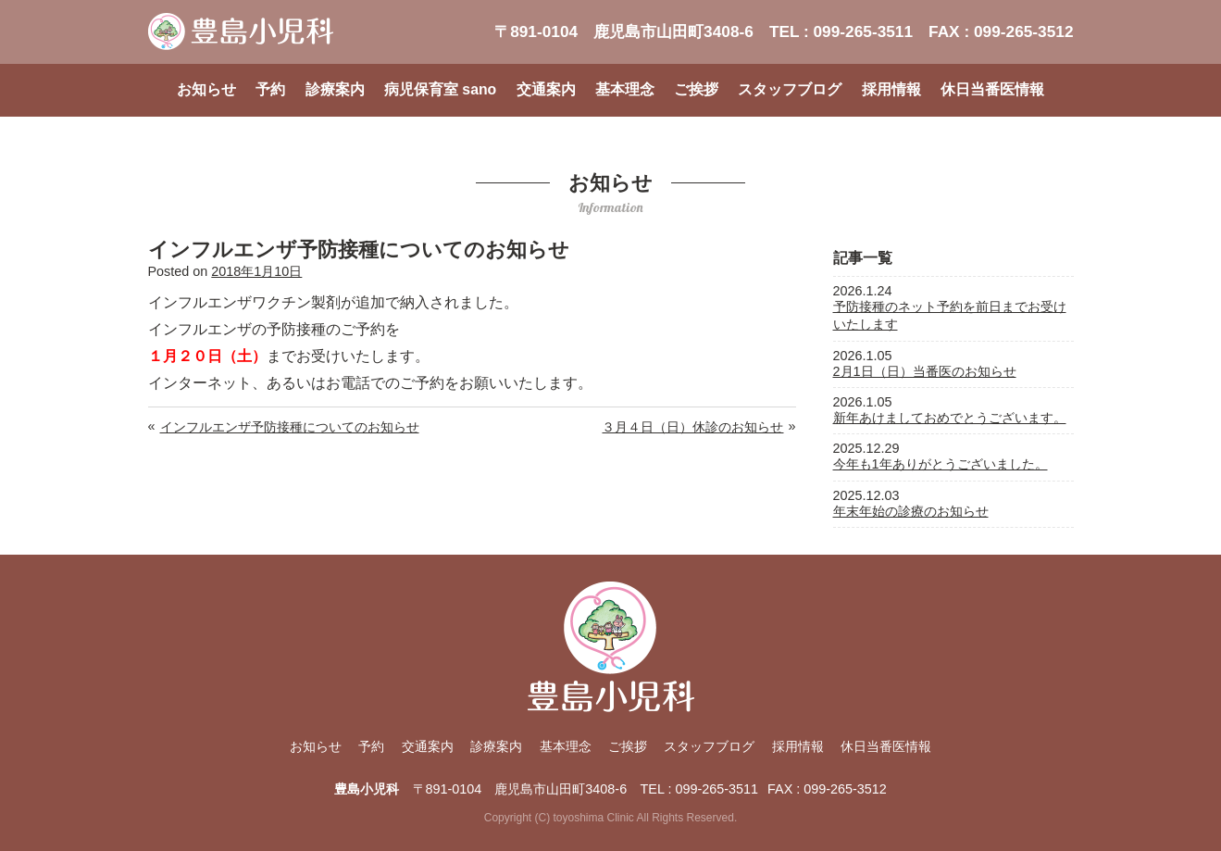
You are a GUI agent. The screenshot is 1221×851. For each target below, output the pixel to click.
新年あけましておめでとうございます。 (949, 417)
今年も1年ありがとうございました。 (940, 464)
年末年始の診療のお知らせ (911, 511)
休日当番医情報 (992, 89)
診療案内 (335, 89)
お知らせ (206, 89)
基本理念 (624, 89)
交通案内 (546, 89)
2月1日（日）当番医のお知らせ (924, 371)
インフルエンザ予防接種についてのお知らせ (289, 426)
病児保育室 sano (440, 89)
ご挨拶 (696, 89)
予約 (270, 89)
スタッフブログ (789, 89)
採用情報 (891, 89)
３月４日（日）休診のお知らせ (692, 426)
